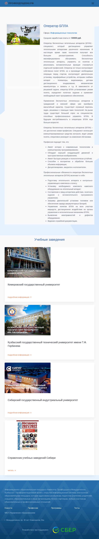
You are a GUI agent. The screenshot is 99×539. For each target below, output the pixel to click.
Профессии (33, 508)
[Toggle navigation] (92, 3)
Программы (56, 508)
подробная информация (20, 297)
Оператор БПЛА (56, 26)
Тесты (77, 508)
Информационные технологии (63, 33)
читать (12, 470)
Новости (8, 508)
